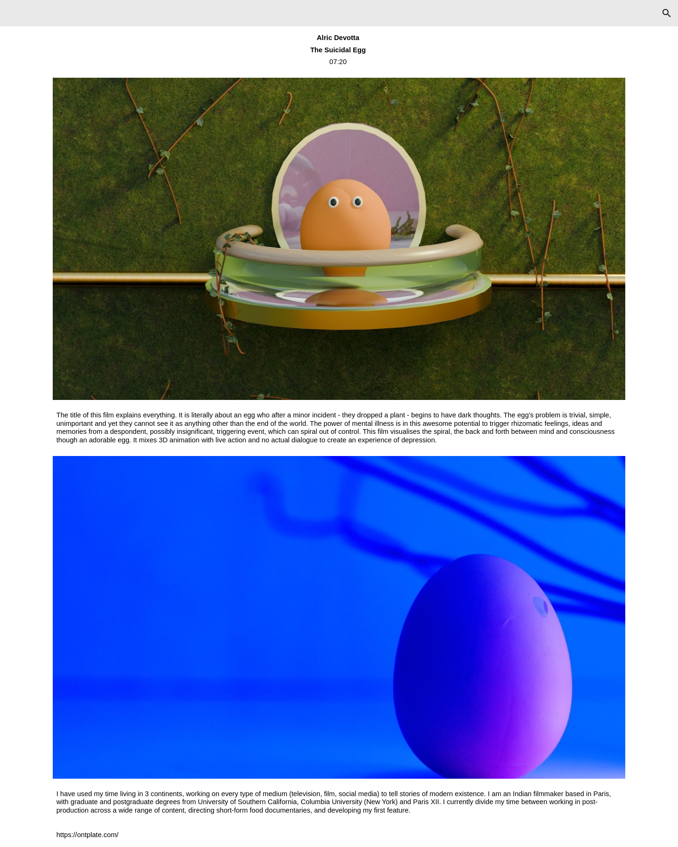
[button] (666, 13)
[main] (339, 50)
